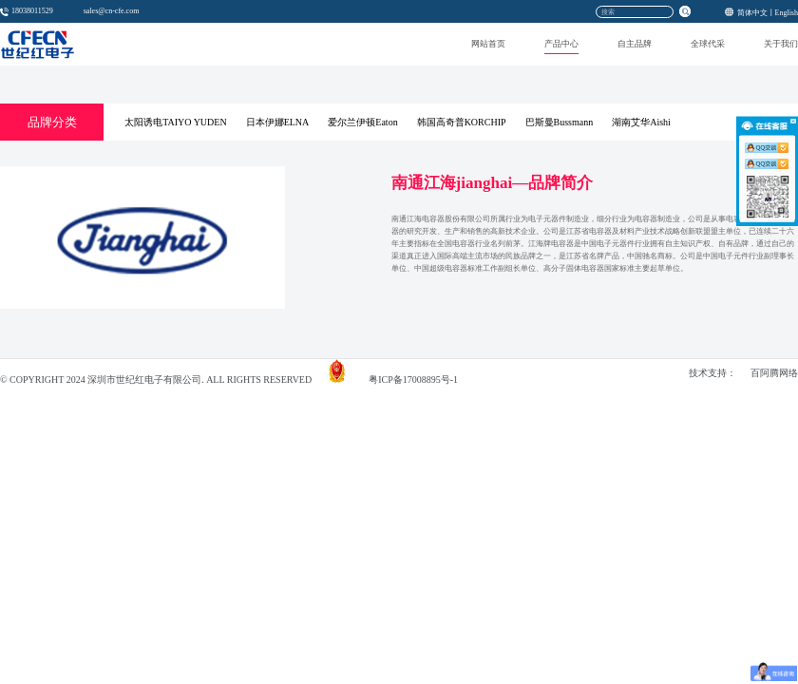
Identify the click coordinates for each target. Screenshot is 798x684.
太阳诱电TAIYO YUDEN (175, 122)
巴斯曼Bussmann (559, 122)
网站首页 (488, 43)
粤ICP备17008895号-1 (413, 380)
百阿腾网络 (774, 374)
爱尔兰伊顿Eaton (362, 122)
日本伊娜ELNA (278, 122)
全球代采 (708, 43)
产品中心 (561, 43)
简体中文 (752, 12)
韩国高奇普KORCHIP (461, 122)
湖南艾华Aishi (641, 122)
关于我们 (781, 43)
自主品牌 (635, 43)
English (786, 12)
